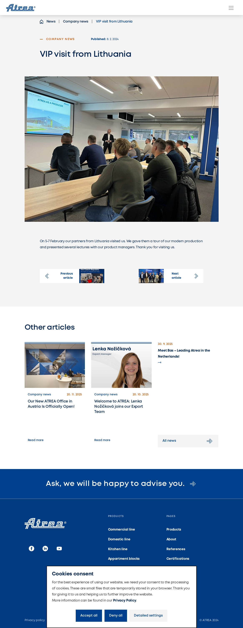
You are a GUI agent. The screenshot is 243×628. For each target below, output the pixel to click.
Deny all (115, 615)
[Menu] (231, 8)
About (171, 539)
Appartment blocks (124, 558)
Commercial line (121, 529)
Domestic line (119, 539)
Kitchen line (117, 549)
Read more (36, 440)
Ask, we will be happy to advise (121, 483)
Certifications (177, 558)
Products (173, 529)
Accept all (88, 615)
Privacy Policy (124, 600)
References (175, 549)
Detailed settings (148, 615)
